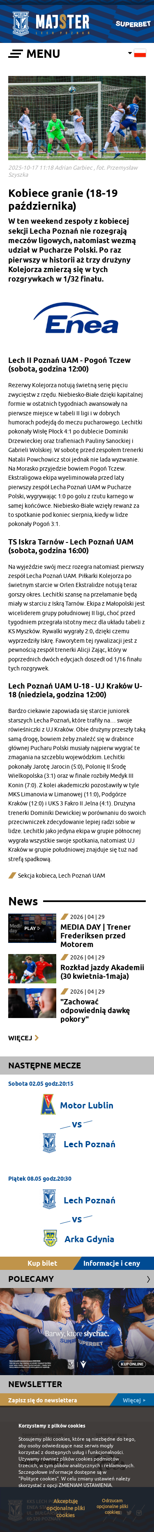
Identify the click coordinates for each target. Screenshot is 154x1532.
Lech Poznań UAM (81, 875)
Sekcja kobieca (37, 875)
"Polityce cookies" (38, 1478)
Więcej (20, 1038)
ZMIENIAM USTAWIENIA (85, 1485)
